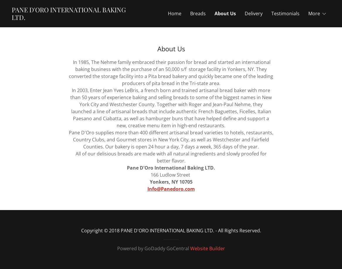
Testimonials (285, 13)
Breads (198, 13)
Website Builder (207, 248)
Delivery (254, 13)
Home (174, 13)
